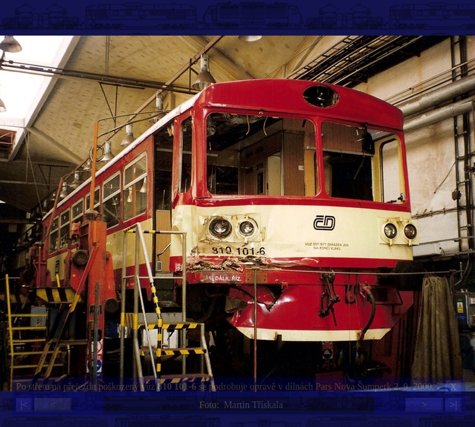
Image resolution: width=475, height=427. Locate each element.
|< (23, 405)
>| (453, 405)
